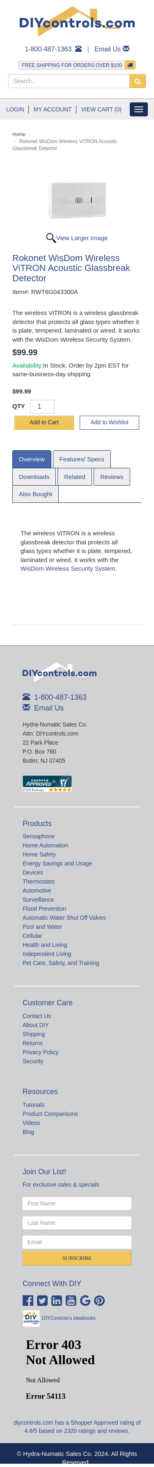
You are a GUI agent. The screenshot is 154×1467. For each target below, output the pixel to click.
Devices (33, 872)
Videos (31, 1123)
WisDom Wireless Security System (68, 568)
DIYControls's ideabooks (69, 1318)
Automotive (37, 890)
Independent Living (47, 954)
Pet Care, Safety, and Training (61, 963)
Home (18, 134)
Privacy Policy (40, 1052)
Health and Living (45, 945)
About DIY (36, 1025)
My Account (53, 109)
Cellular (32, 935)
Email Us (107, 49)
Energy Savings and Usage (57, 863)
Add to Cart (44, 422)
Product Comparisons (50, 1114)
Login (15, 109)
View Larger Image (82, 237)
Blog (28, 1132)
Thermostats (39, 881)
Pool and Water (42, 926)
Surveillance (38, 899)
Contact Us (37, 1016)
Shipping (34, 1034)
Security (33, 1061)
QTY (18, 406)
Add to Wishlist (109, 422)
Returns (33, 1043)
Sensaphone (39, 836)
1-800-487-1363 (48, 49)
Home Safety (39, 854)
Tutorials (33, 1104)
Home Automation (45, 845)
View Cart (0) (101, 109)
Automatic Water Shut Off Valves (64, 917)
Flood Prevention (44, 908)
